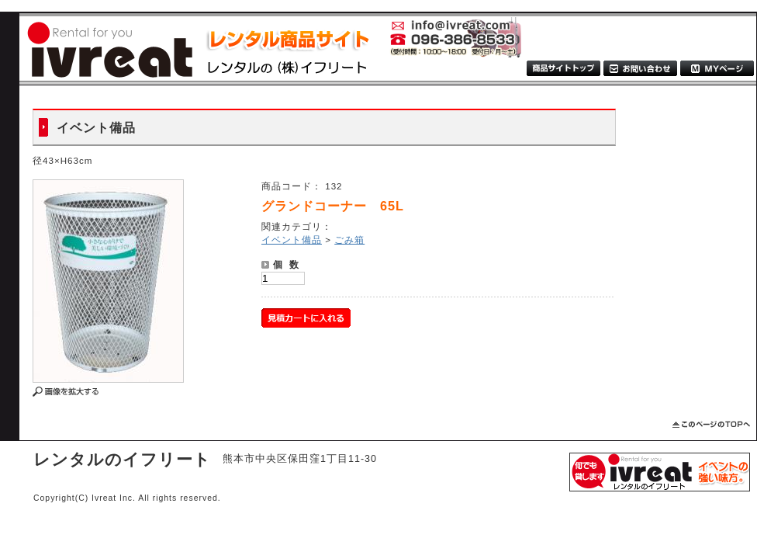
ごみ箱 (349, 239)
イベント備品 (291, 239)
